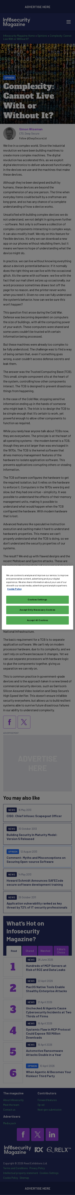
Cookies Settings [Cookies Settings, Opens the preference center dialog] (37, 599)
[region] (37, 597)
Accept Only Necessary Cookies (37, 609)
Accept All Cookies (37, 620)
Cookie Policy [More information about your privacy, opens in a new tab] (14, 589)
